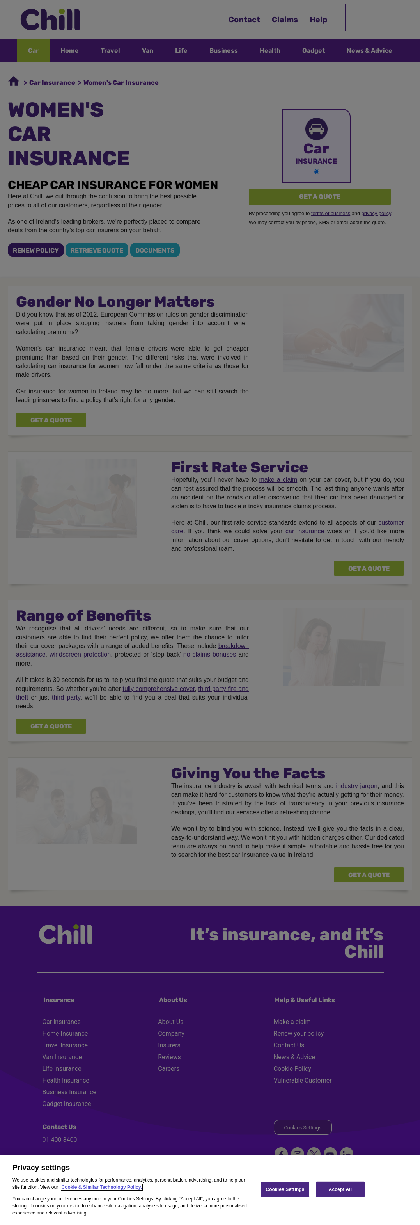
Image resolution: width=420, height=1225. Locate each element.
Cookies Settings (285, 1189)
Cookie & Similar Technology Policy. (102, 1187)
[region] (210, 1190)
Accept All (340, 1189)
